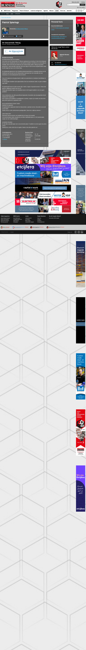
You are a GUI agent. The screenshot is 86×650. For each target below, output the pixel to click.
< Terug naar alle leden (6, 17)
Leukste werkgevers (36, 10)
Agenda (46, 10)
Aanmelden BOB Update (54, 218)
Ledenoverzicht (28, 218)
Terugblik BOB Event (17, 219)
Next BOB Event (16, 218)
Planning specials (4, 222)
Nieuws (51, 10)
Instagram (79, 232)
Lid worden (27, 219)
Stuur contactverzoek (8, 36)
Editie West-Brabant (5, 220)
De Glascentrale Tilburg (22, 28)
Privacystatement (40, 222)
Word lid (69, 10)
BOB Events (7, 10)
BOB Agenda (16, 220)
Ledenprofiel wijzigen (29, 222)
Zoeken (82, 4)
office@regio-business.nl (60, 64)
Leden (57, 10)
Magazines (15, 10)
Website (5, 139)
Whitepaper (15, 222)
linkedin (82, 232)
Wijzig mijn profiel (75, 2)
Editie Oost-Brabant (5, 219)
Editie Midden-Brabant (5, 218)
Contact (39, 219)
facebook (75, 232)
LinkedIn (19, 36)
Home (1, 10)
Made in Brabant (24, 10)
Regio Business (14, 4)
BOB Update (27, 220)
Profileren (83, 2)
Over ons (62, 10)
